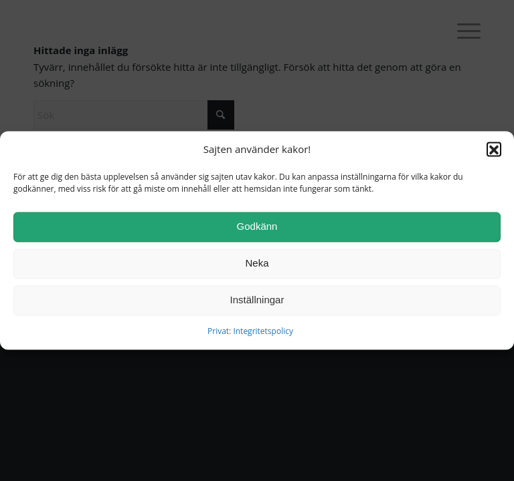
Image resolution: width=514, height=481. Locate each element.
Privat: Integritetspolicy (250, 334)
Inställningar (257, 303)
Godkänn (257, 230)
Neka (256, 267)
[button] (494, 153)
